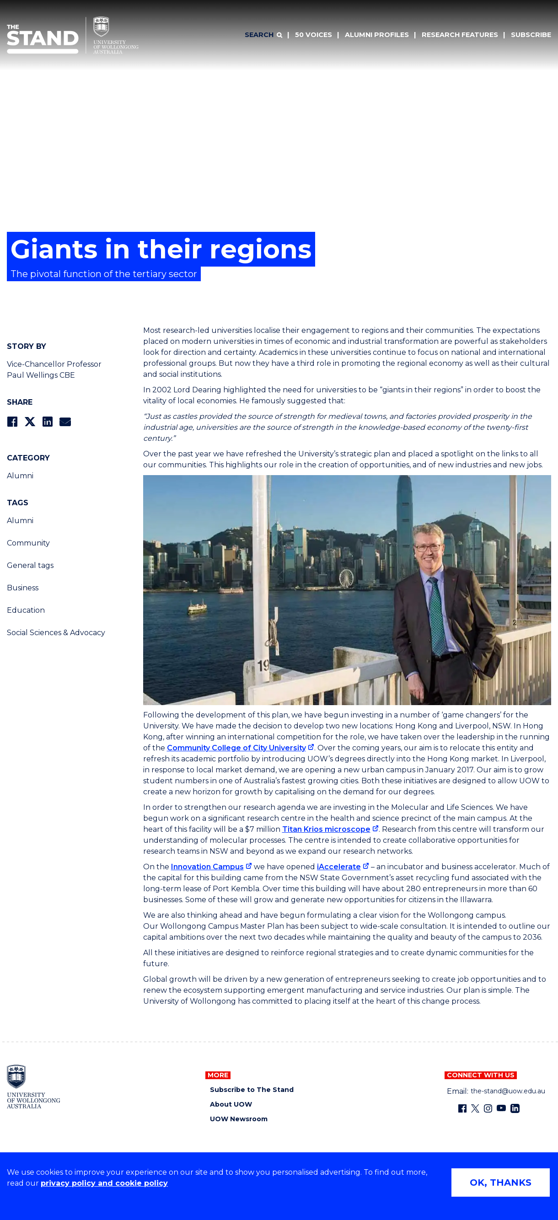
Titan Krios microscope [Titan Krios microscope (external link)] (326, 829)
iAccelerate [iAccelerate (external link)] (339, 866)
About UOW (231, 1104)
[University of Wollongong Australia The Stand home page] (73, 35)
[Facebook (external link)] (462, 1108)
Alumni (20, 475)
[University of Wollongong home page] (33, 1086)
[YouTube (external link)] (501, 1108)
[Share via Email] (65, 422)
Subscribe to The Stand (252, 1090)
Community (28, 543)
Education (26, 610)
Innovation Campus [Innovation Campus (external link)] (207, 866)
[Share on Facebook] (12, 422)
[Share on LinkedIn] (47, 422)
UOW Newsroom (239, 1119)
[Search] (263, 35)
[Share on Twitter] (30, 422)
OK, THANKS (500, 1182)
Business (22, 587)
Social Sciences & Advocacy (56, 632)
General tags (30, 565)
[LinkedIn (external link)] (515, 1108)
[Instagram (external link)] (488, 1108)
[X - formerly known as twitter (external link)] (475, 1108)
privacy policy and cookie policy (104, 1183)
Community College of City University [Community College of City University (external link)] (236, 748)
